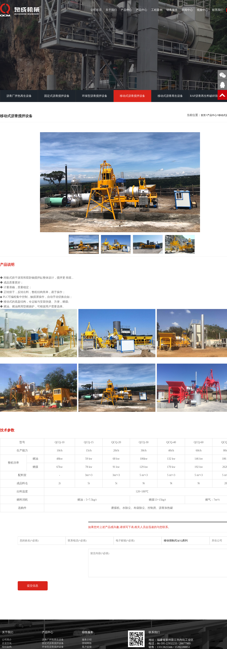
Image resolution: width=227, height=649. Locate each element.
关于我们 (111, 9)
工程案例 (156, 9)
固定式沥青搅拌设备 (56, 95)
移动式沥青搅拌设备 (132, 95)
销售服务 (172, 9)
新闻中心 (187, 9)
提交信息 (43, 585)
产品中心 (126, 9)
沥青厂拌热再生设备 (19, 95)
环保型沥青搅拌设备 (94, 95)
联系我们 (217, 9)
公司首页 (96, 9)
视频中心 (202, 9)
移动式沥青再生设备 (170, 95)
